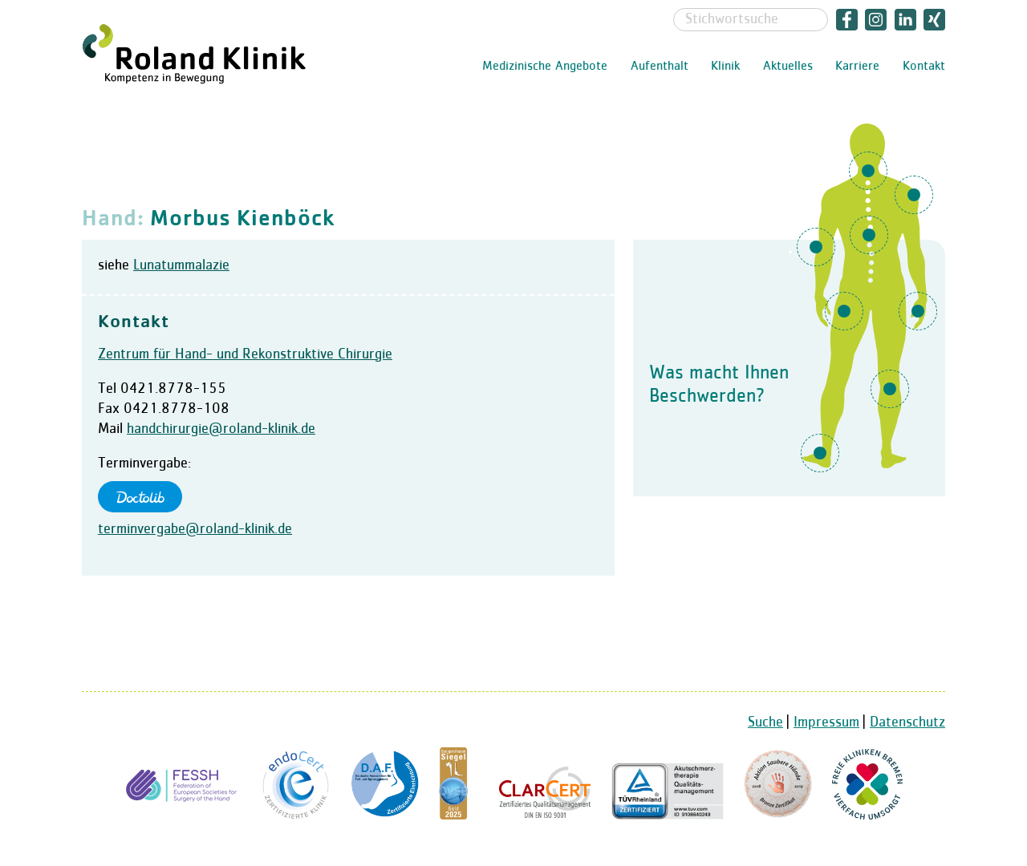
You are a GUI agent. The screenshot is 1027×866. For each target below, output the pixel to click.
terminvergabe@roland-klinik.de (195, 529)
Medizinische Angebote (544, 66)
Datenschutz (907, 722)
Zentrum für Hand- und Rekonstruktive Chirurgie (245, 354)
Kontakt (924, 66)
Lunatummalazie (181, 265)
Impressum (826, 722)
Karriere (857, 66)
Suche (765, 722)
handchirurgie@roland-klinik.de (221, 429)
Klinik (725, 66)
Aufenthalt (659, 66)
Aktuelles (788, 66)
